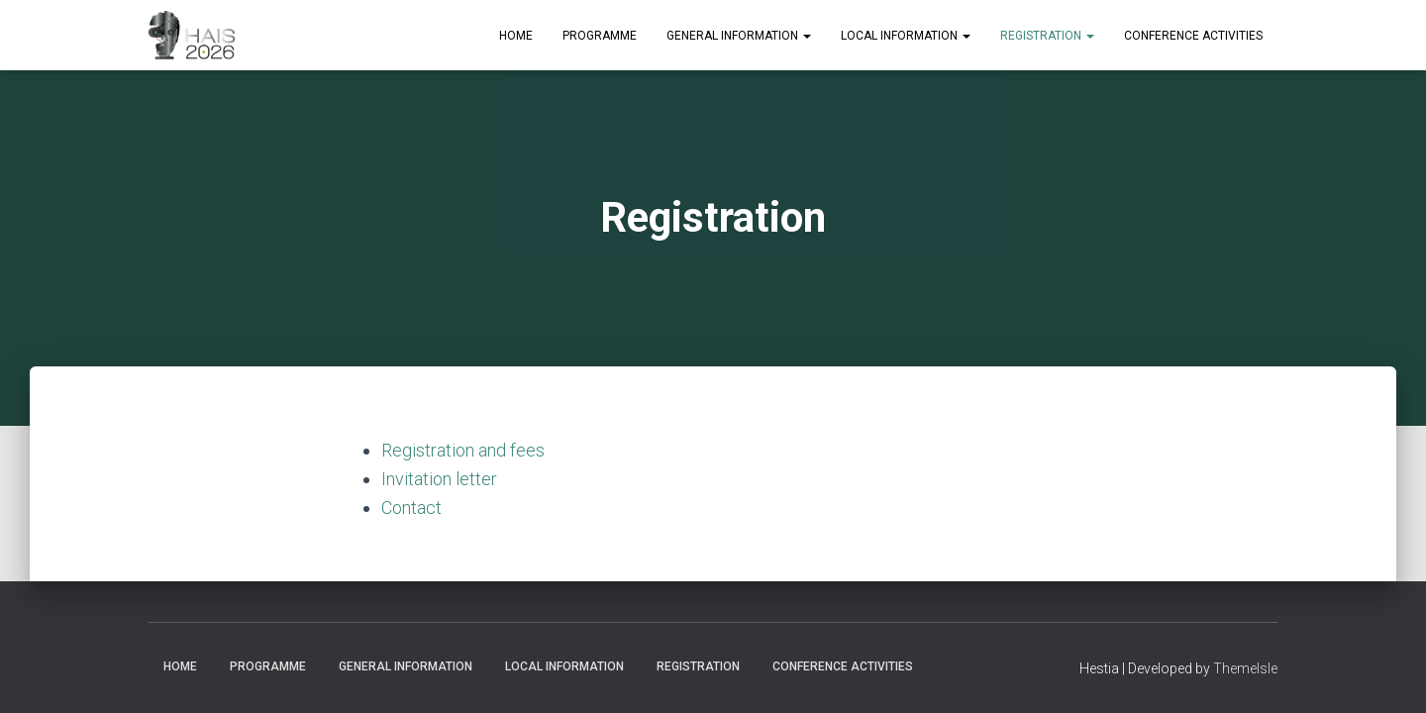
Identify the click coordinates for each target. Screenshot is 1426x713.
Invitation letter (439, 478)
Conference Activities (1193, 36)
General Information (738, 36)
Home (516, 36)
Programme (599, 36)
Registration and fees (463, 450)
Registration (1047, 36)
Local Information (905, 36)
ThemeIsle (1245, 668)
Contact (411, 507)
